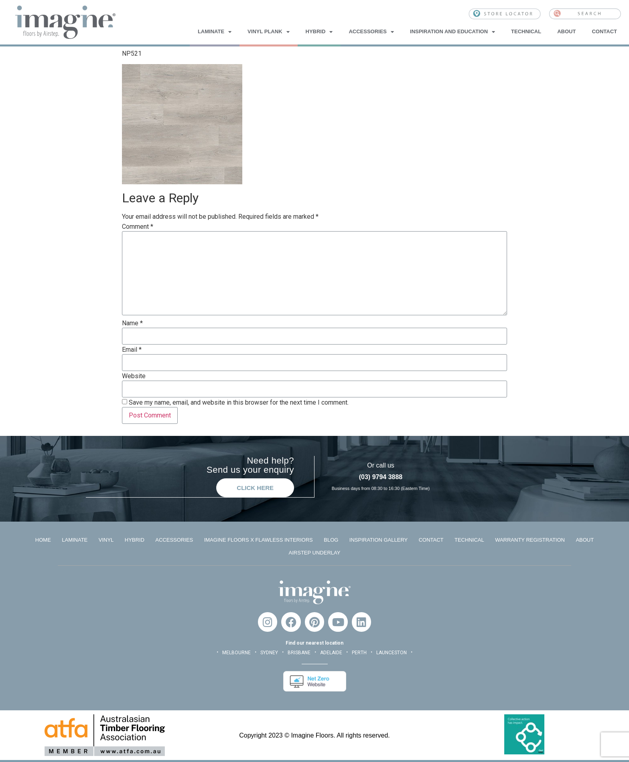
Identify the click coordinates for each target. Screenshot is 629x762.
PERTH (359, 652)
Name (132, 323)
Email (132, 350)
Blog (331, 539)
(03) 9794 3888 (381, 477)
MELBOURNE (236, 652)
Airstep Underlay (315, 552)
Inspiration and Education (452, 32)
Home (42, 539)
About (566, 31)
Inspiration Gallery (379, 539)
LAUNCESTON (391, 652)
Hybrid (319, 32)
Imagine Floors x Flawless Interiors (258, 539)
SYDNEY (269, 652)
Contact (604, 31)
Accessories (371, 32)
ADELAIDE (331, 652)
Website (134, 376)
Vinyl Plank (268, 32)
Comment (137, 227)
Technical (526, 31)
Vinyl (105, 539)
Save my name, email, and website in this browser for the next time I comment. (239, 402)
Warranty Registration (531, 539)
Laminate (214, 32)
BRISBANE (299, 652)
